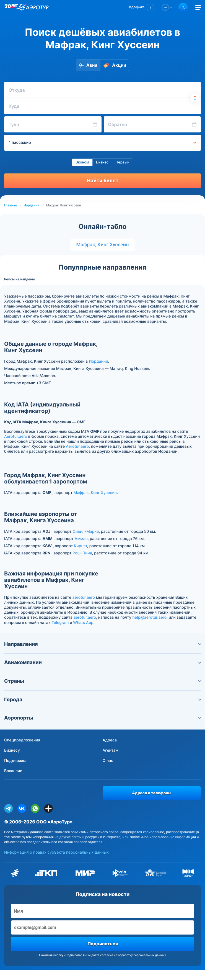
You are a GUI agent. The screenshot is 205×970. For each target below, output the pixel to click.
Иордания (31, 205)
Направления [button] (102, 644)
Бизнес (102, 162)
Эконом (82, 162)
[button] (141, 7)
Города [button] (102, 700)
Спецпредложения (22, 740)
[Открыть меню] (198, 7)
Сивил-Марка (85, 531)
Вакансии (13, 771)
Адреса (110, 740)
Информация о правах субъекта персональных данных (56, 852)
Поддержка (15, 760)
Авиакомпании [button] (102, 663)
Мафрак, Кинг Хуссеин (102, 245)
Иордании (98, 361)
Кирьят (80, 546)
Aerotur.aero (15, 436)
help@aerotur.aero (149, 617)
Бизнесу (12, 750)
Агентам (111, 750)
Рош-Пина (82, 553)
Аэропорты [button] (102, 718)
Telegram (60, 622)
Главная (10, 205)
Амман (81, 538)
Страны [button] (102, 681)
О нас (108, 760)
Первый (122, 162)
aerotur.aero (83, 597)
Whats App (83, 622)
